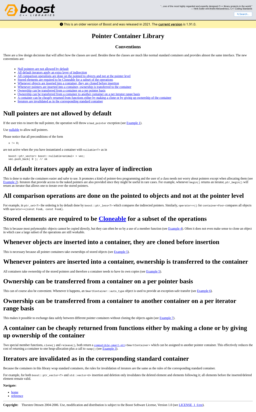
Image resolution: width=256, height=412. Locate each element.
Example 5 (121, 253)
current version (170, 24)
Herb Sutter (199, 8)
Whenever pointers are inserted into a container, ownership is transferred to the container (74, 87)
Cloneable (112, 220)
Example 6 (204, 292)
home (14, 394)
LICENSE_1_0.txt (191, 406)
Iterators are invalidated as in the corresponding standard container (60, 101)
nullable (14, 129)
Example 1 (133, 123)
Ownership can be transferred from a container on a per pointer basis (61, 90)
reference (17, 397)
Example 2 (10, 184)
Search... (243, 14)
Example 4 (175, 230)
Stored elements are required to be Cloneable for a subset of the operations (65, 79)
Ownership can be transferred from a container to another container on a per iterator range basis (79, 94)
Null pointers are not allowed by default (43, 69)
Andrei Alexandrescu (219, 8)
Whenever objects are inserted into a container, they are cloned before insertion (68, 83)
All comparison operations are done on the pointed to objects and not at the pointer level (74, 76)
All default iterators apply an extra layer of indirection (52, 72)
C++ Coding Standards (241, 8)
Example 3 (109, 350)
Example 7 (166, 319)
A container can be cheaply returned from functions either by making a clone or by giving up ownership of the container (94, 97)
